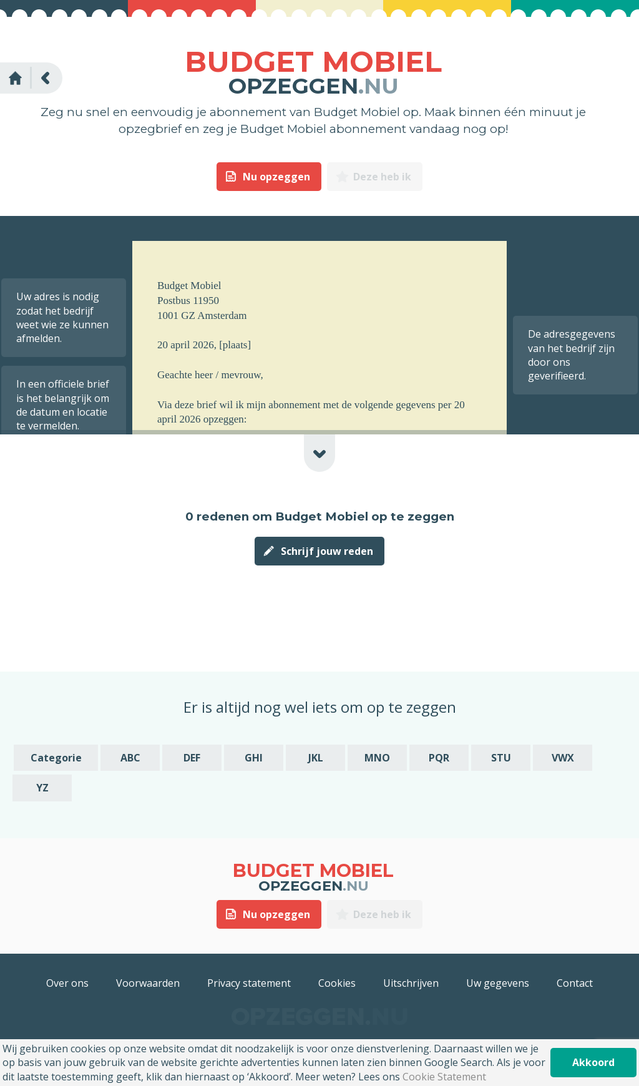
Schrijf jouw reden (327, 551)
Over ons (67, 983)
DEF (191, 758)
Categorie (56, 758)
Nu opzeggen (276, 176)
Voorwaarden (148, 983)
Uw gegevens (497, 983)
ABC (130, 758)
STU (501, 758)
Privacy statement (249, 983)
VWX (563, 758)
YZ (42, 788)
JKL (315, 758)
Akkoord (593, 1062)
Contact (575, 983)
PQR (439, 758)
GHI (254, 758)
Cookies (337, 983)
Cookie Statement (444, 1077)
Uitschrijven (411, 983)
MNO (377, 758)
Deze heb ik (382, 176)
